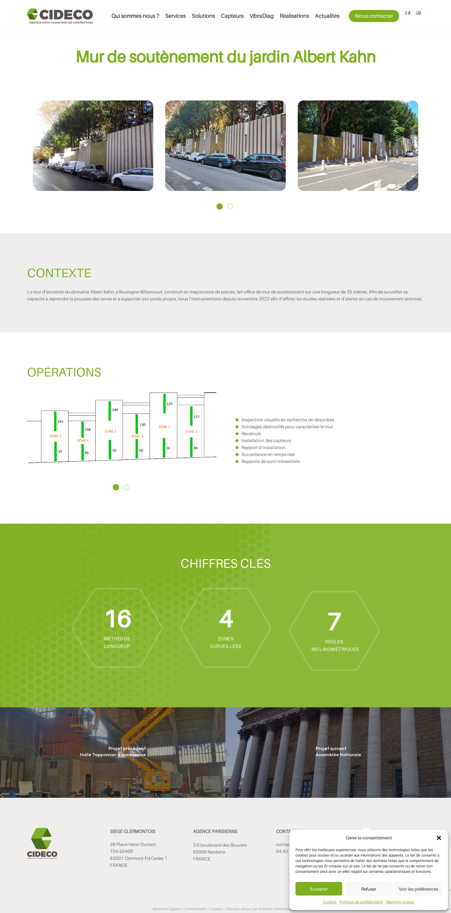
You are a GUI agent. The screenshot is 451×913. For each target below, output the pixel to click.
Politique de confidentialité (361, 902)
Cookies (329, 902)
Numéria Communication (278, 909)
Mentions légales (400, 902)
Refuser (368, 889)
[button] (439, 838)
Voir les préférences (418, 889)
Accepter (319, 889)
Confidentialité (195, 909)
